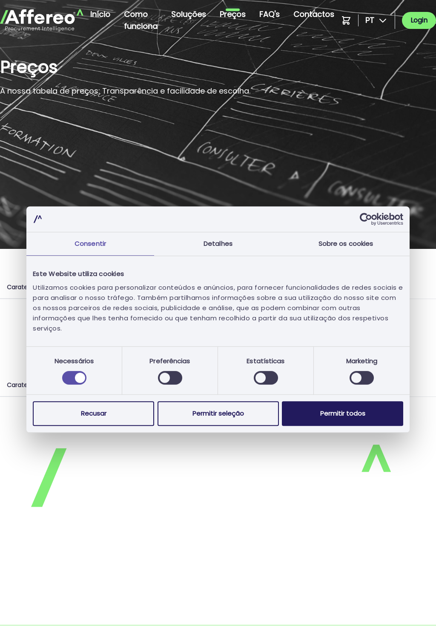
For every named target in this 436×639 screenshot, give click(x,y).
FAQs (230, 583)
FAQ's (269, 14)
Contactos (313, 14)
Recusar (93, 413)
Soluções (188, 14)
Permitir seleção (218, 413)
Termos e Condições (34, 583)
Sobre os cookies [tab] (345, 243)
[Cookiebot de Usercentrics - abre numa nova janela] (366, 219)
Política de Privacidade (38, 566)
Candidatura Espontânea (42, 600)
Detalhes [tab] (218, 243)
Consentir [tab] (90, 243)
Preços (233, 14)
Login (418, 20)
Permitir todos (342, 413)
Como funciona (141, 20)
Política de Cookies (253, 566)
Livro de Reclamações (257, 617)
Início (100, 14)
